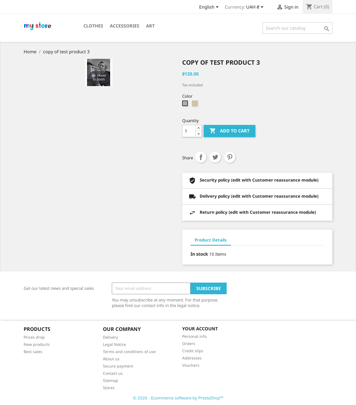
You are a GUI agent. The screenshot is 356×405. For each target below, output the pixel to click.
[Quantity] (189, 131)
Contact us (113, 373)
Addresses (192, 358)
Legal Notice (114, 344)
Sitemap (110, 380)
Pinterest (229, 157)
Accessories (124, 26)
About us (111, 358)
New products (37, 344)
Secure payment (118, 366)
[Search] (297, 28)
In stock (199, 254)
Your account (200, 329)
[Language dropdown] (210, 7)
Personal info (194, 336)
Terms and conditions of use (129, 351)
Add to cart (229, 131)
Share (200, 157)
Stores (109, 387)
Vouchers (190, 365)
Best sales (33, 351)
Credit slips (192, 350)
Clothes (93, 26)
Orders (188, 343)
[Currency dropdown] (255, 7)
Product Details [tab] (211, 240)
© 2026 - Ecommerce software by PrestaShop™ (178, 398)
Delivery (110, 337)
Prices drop (34, 337)
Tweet (215, 157)
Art (150, 26)
